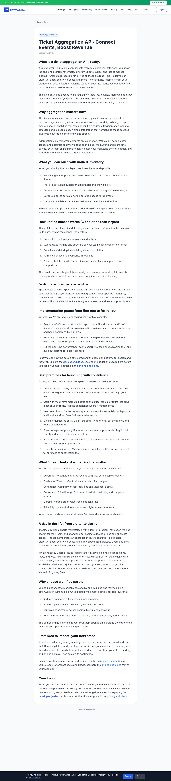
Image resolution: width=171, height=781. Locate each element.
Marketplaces (101, 9)
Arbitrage (61, 9)
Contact (145, 9)
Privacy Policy (35, 777)
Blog (130, 9)
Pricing (113, 9)
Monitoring (87, 9)
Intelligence (74, 9)
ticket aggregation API (48, 35)
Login (161, 9)
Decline (140, 776)
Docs (122, 9)
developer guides (73, 361)
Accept (128, 776)
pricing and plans (88, 365)
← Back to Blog (41, 22)
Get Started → (158, 2)
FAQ (136, 9)
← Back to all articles (85, 710)
